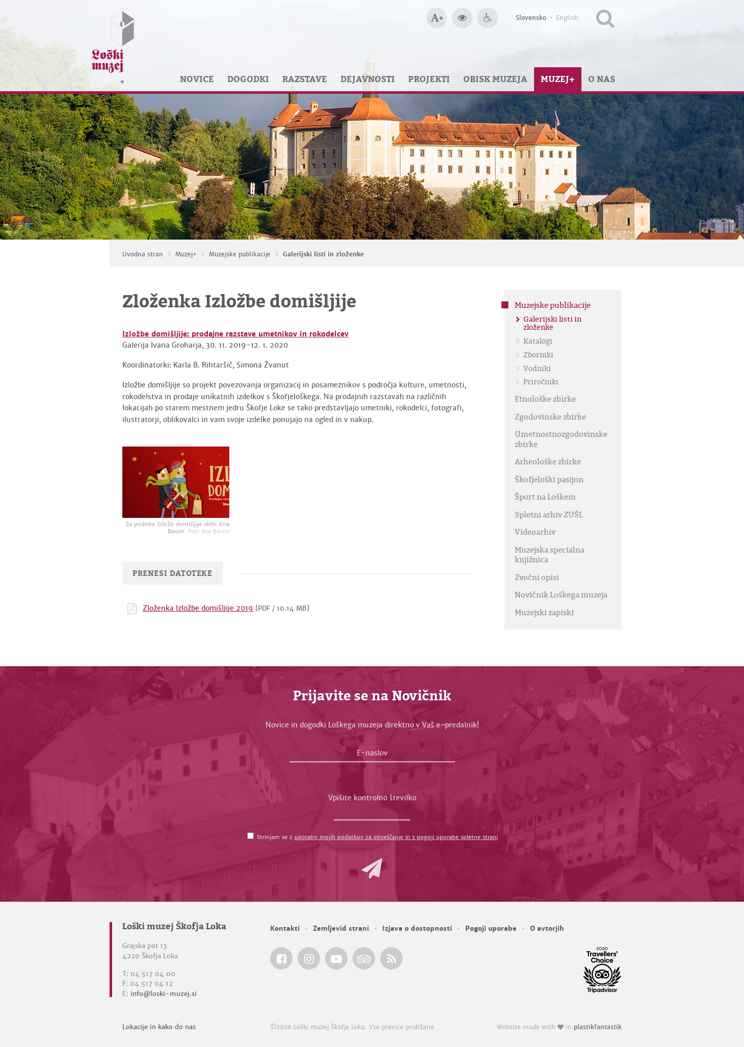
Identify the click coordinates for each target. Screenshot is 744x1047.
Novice (197, 79)
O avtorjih (547, 928)
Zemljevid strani (341, 928)
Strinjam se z (377, 837)
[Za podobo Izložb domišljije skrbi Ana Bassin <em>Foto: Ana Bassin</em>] (175, 482)
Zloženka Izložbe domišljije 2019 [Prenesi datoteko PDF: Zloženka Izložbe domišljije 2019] (198, 608)
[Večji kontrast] (462, 18)
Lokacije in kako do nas (159, 1027)
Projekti (429, 79)
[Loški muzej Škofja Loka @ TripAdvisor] (364, 958)
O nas (601, 79)
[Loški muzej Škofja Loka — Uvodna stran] (113, 46)
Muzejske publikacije (240, 254)
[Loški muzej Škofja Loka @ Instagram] (309, 958)
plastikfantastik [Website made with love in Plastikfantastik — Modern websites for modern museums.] (598, 1027)
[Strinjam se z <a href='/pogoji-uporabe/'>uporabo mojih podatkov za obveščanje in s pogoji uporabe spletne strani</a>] (250, 835)
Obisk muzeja (495, 79)
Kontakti (285, 928)
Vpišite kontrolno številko (372, 797)
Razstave (304, 79)
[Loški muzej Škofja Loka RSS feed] (391, 958)
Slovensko (531, 18)
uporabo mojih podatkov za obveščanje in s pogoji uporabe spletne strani (396, 837)
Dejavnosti (367, 79)
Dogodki (248, 79)
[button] (372, 868)
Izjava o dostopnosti (417, 928)
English (567, 18)
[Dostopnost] (487, 18)
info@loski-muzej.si (163, 993)
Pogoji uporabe (491, 928)
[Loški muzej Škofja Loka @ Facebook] (281, 958)
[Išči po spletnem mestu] (605, 18)
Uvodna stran (142, 254)
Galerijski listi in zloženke (323, 254)
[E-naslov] (372, 755)
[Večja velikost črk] (437, 18)
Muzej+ (558, 79)
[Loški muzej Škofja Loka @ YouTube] (336, 958)
